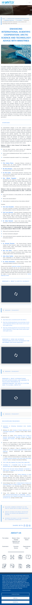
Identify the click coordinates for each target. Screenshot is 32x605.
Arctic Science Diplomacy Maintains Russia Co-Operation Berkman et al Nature (16, 513)
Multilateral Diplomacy (9, 20)
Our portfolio (19, 20)
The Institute (5, 538)
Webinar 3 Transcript (12, 414)
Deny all (15, 598)
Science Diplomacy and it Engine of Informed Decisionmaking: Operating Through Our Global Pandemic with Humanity (17, 437)
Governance (5, 546)
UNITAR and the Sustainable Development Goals (18, 18)
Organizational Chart (26, 547)
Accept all (15, 602)
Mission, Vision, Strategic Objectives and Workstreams (16, 540)
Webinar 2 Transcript (12, 371)
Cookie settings (15, 594)
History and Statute (26, 538)
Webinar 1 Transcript (12, 310)
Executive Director (16, 547)
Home (3, 18)
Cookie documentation (6, 590)
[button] (16, 54)
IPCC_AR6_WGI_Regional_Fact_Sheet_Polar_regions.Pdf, (16, 462)
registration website (16, 266)
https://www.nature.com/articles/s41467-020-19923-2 (14, 319)
